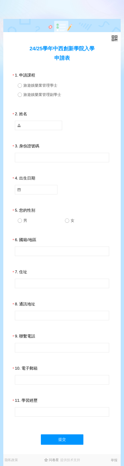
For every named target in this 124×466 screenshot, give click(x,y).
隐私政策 (11, 460)
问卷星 (54, 460)
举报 (114, 460)
